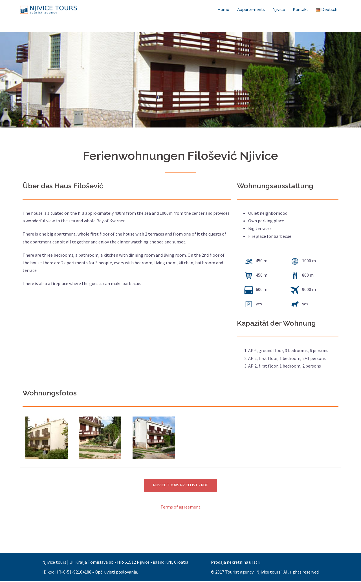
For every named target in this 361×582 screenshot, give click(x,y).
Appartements (251, 9)
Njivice (279, 9)
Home (223, 9)
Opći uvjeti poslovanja (116, 573)
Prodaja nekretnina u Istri (235, 563)
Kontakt (300, 9)
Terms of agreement (180, 508)
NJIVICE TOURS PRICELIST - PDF (180, 485)
